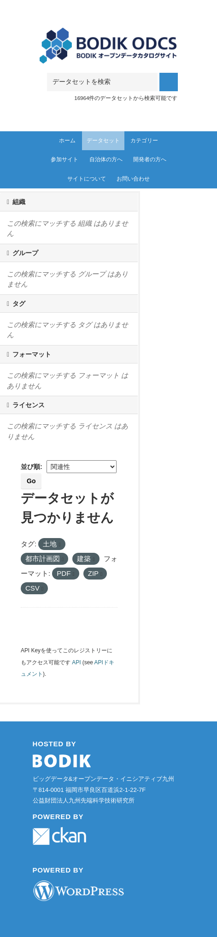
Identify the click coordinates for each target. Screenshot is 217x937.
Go (31, 481)
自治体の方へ (106, 159)
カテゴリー (144, 140)
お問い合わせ (133, 179)
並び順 (30, 466)
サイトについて (86, 179)
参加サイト (64, 159)
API (76, 662)
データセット (103, 140)
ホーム (67, 140)
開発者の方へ (149, 159)
